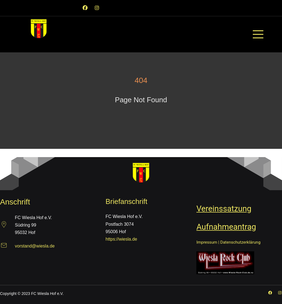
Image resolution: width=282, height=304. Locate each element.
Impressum (206, 242)
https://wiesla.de (121, 239)
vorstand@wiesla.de (35, 246)
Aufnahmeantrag (226, 227)
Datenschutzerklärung (240, 242)
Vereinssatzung (223, 208)
